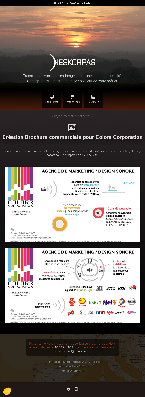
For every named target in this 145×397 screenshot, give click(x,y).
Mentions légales (51, 362)
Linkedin (86, 3)
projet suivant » (84, 116)
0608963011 (75, 3)
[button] (7, 391)
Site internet (51, 99)
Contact (61, 3)
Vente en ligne (72, 99)
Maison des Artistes (68, 366)
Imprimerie (93, 99)
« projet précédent (62, 116)
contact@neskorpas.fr (76, 351)
